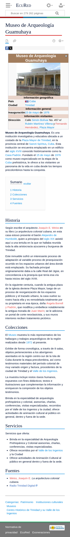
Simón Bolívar (40, 119)
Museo (12, 334)
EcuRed (23, 5)
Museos (11, 506)
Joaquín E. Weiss (48, 227)
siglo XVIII (16, 151)
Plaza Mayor (47, 127)
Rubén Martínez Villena (39, 123)
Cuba (32, 101)
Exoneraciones (41, 532)
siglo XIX (49, 238)
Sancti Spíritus (37, 143)
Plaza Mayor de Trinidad (36, 140)
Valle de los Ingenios (45, 370)
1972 (29, 342)
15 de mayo (32, 112)
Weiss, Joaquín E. (20, 478)
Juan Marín (37, 310)
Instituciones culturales (49, 502)
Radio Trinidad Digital (22, 485)
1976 (46, 112)
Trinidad (30, 105)
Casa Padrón (13, 155)
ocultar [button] (27, 183)
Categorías (11, 502)
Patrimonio (27, 502)
